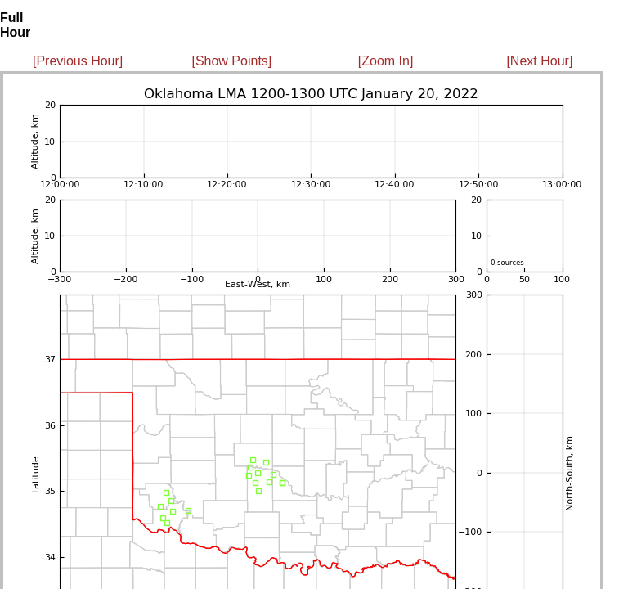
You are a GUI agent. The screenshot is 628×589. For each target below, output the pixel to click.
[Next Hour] (539, 61)
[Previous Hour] (78, 61)
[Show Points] (231, 61)
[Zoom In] (386, 61)
